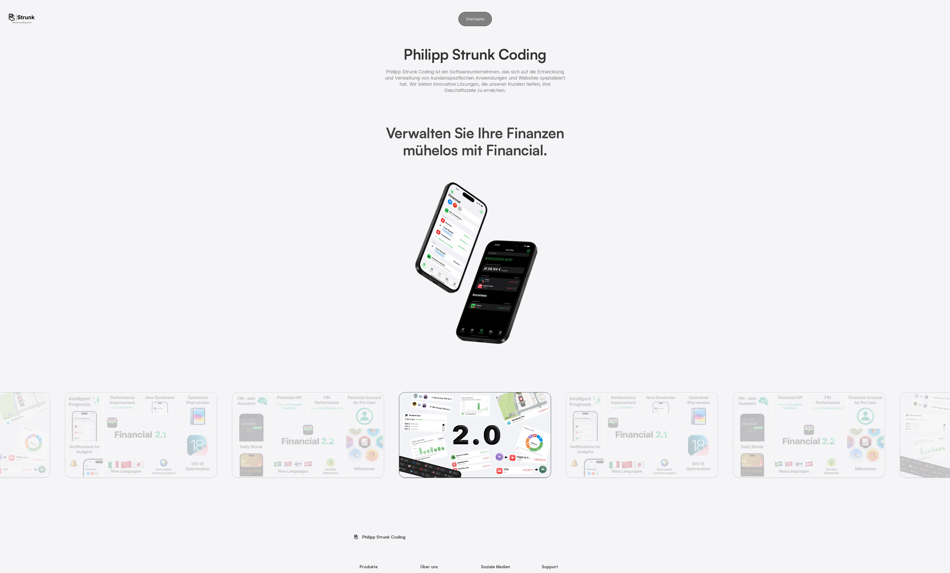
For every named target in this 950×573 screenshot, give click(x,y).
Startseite (475, 19)
